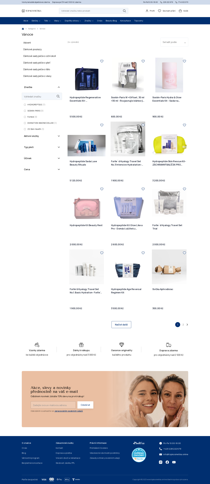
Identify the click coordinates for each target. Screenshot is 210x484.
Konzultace (125, 20)
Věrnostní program (30, 458)
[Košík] (183, 10)
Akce (25, 20)
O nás (99, 20)
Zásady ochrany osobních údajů (105, 458)
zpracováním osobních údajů (69, 411)
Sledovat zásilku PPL (65, 463)
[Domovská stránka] (31, 11)
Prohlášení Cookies (99, 448)
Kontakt (59, 448)
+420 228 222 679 (170, 449)
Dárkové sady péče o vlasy (37, 76)
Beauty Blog (111, 20)
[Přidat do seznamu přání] (101, 61)
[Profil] (150, 10)
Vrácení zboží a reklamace (68, 458)
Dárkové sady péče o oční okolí (39, 56)
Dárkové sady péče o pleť (36, 62)
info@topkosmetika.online (173, 454)
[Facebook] (167, 462)
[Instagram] (160, 462)
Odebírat (85, 404)
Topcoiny (138, 20)
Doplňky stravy (73, 20)
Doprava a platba (64, 453)
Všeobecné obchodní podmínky (105, 453)
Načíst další (121, 324)
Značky (89, 20)
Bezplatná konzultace (32, 463)
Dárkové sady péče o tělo (36, 69)
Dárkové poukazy (32, 49)
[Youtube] (174, 462)
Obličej (36, 20)
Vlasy (57, 20)
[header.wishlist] (166, 10)
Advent (27, 42)
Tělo (47, 20)
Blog (24, 453)
